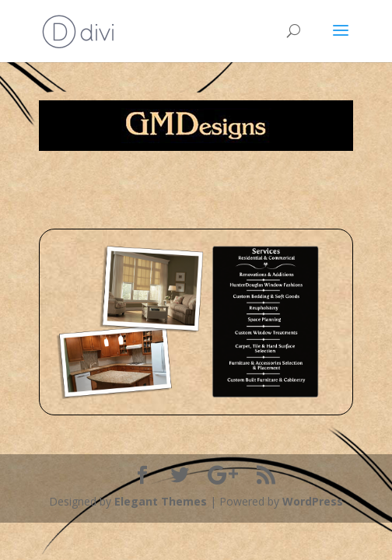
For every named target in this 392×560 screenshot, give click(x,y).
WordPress (312, 501)
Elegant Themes (160, 501)
